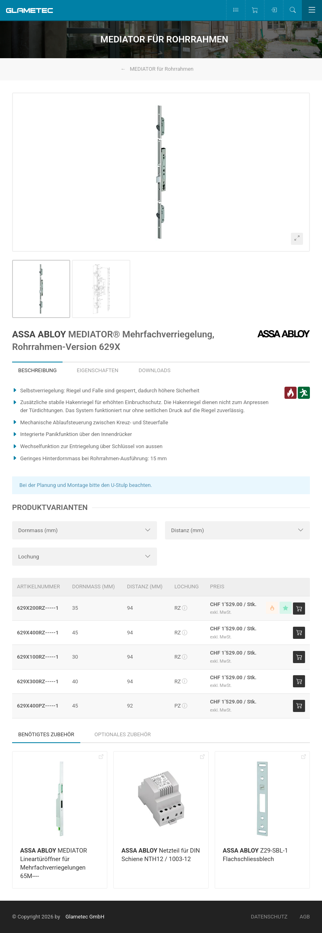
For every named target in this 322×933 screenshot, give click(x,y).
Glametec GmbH (84, 917)
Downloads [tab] (154, 370)
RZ (180, 608)
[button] (161, 172)
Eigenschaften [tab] (97, 370)
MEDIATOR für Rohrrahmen (162, 69)
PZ (180, 706)
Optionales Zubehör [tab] (122, 734)
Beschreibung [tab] (37, 370)
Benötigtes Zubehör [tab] (46, 734)
